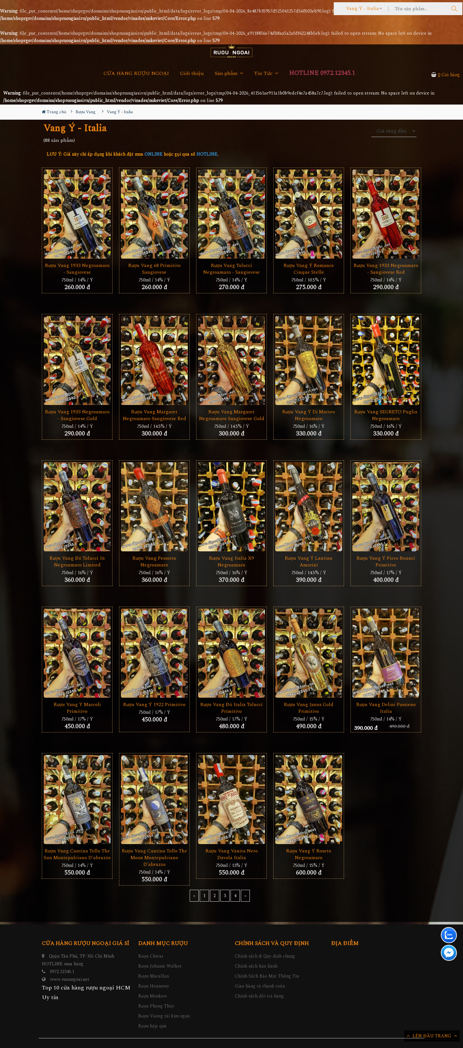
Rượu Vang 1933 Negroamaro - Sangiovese (77, 269)
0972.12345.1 (62, 971)
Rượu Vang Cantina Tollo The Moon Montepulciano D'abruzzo (154, 858)
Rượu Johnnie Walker (160, 966)
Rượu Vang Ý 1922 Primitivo (154, 704)
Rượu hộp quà (152, 1026)
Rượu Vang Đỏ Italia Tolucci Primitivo (231, 708)
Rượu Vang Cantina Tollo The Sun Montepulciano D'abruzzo (77, 854)
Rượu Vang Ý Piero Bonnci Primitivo (386, 561)
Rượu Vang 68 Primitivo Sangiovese (154, 269)
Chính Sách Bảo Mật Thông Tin (267, 976)
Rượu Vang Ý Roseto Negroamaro (308, 854)
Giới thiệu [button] (192, 73)
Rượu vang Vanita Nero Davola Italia (231, 854)
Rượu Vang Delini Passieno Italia (386, 708)
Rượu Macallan (153, 976)
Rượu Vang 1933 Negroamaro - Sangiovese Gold (77, 415)
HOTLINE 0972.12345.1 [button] (322, 73)
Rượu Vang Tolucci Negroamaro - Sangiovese (231, 269)
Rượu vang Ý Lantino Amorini (308, 561)
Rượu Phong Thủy (156, 1006)
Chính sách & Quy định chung (265, 956)
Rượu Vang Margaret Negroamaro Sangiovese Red (154, 415)
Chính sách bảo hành (256, 966)
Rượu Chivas (150, 956)
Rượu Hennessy (153, 986)
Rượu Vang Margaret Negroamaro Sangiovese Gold (231, 415)
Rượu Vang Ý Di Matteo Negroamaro (308, 415)
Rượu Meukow (152, 996)
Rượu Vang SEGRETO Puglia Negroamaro (385, 415)
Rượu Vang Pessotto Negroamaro (154, 561)
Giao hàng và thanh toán (260, 986)
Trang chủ (54, 112)
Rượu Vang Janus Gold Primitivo (308, 708)
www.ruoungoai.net (69, 979)
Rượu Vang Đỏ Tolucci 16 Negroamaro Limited (77, 561)
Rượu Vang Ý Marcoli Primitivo (77, 708)
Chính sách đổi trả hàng (259, 996)
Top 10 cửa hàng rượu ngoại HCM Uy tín (86, 992)
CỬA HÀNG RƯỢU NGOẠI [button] (136, 73)
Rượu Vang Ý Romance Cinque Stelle (309, 269)
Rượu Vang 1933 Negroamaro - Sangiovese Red (386, 269)
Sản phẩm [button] (229, 73)
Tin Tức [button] (266, 73)
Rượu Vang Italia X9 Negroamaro (231, 561)
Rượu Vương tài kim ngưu (164, 1016)
